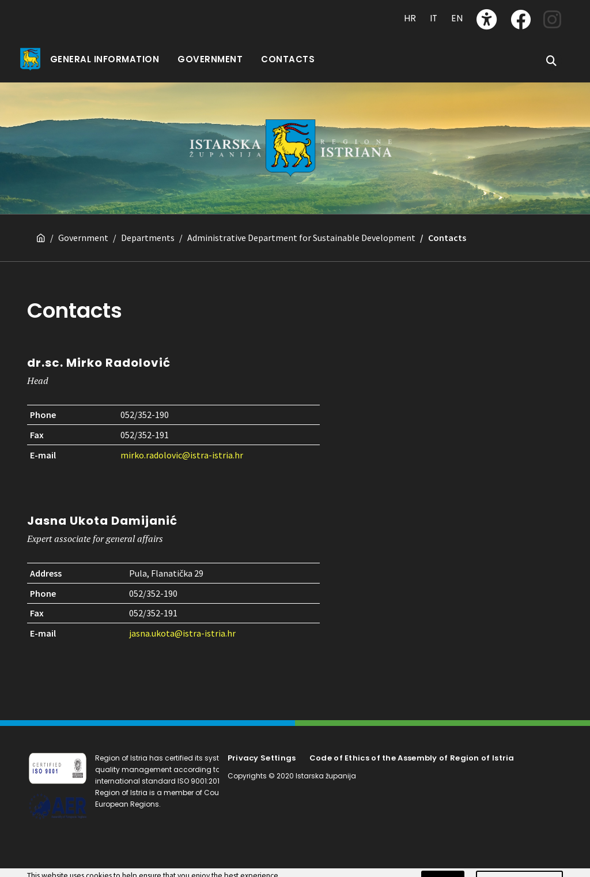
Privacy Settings (262, 757)
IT (433, 18)
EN (457, 18)
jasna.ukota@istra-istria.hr (182, 633)
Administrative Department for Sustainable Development (301, 237)
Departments (148, 237)
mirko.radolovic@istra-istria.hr (181, 455)
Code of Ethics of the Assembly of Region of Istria (412, 757)
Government (83, 237)
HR (410, 18)
